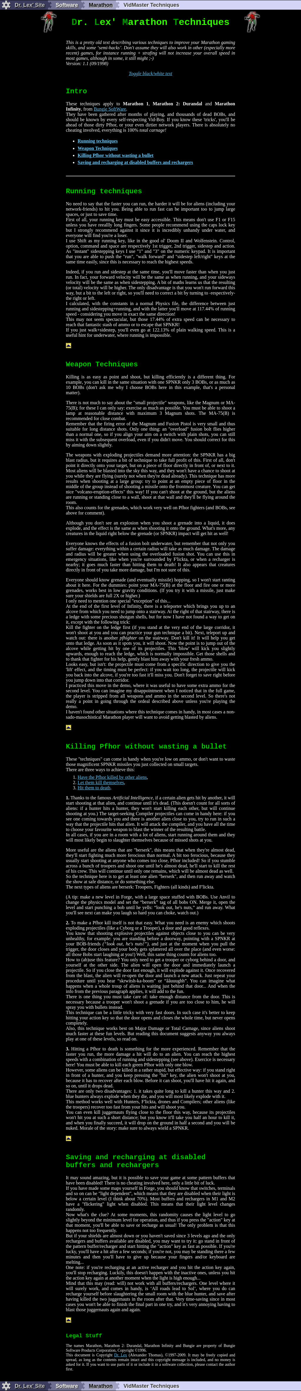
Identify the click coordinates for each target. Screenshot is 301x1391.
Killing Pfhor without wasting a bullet (115, 155)
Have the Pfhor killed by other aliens (112, 777)
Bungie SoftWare (110, 108)
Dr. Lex (120, 1355)
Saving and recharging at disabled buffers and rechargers (135, 162)
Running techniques (98, 140)
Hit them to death (94, 787)
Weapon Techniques (98, 148)
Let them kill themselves (101, 782)
